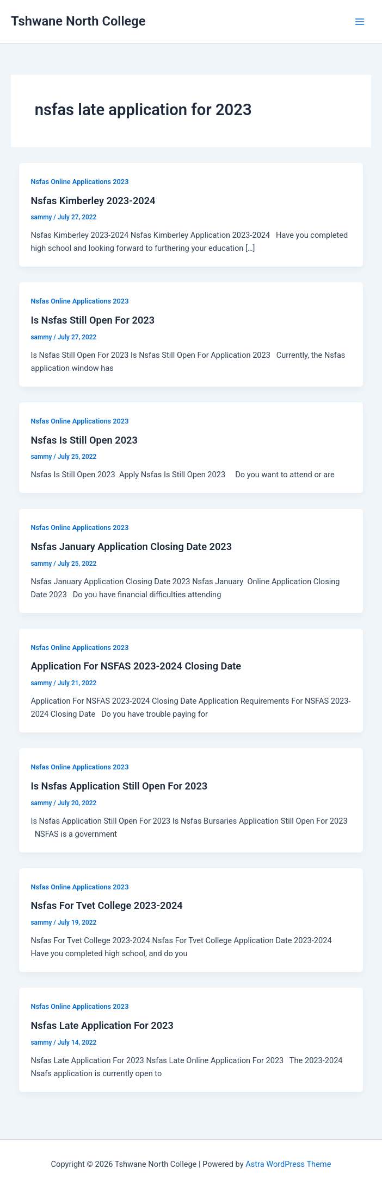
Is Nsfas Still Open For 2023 (92, 320)
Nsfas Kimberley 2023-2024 (92, 200)
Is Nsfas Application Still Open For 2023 (118, 786)
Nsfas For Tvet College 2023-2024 (106, 905)
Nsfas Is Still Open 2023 (83, 440)
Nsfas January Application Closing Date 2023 (131, 546)
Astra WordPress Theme (288, 1164)
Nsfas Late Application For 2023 (101, 1025)
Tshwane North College (78, 21)
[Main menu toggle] (359, 21)
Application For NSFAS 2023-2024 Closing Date (135, 666)
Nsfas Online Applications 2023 (79, 182)
